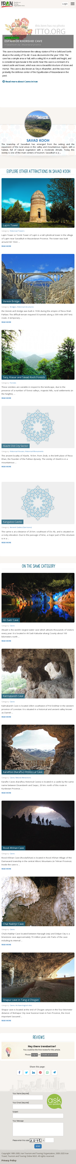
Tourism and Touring (17, 1156)
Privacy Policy (9, 1160)
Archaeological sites (24, 1005)
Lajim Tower (10, 225)
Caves (12, 625)
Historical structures (25, 307)
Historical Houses (17, 451)
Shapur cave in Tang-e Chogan (21, 1000)
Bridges (13, 307)
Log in (34, 1054)
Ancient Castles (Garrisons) (21, 527)
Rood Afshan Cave (13, 848)
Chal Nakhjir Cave (13, 924)
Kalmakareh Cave (13, 696)
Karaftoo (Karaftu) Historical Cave (22, 772)
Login (64, 4)
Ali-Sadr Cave (10, 620)
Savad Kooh (38, 140)
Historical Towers (17, 231)
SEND (38, 1146)
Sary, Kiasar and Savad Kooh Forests (24, 377)
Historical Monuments (34, 451)
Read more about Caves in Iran (21, 81)
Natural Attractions (23, 777)
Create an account (49, 1054)
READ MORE (6, 246)
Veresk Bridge (11, 301)
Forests (13, 383)
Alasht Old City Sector (15, 446)
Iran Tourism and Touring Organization (38, 1153)
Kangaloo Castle (12, 522)
